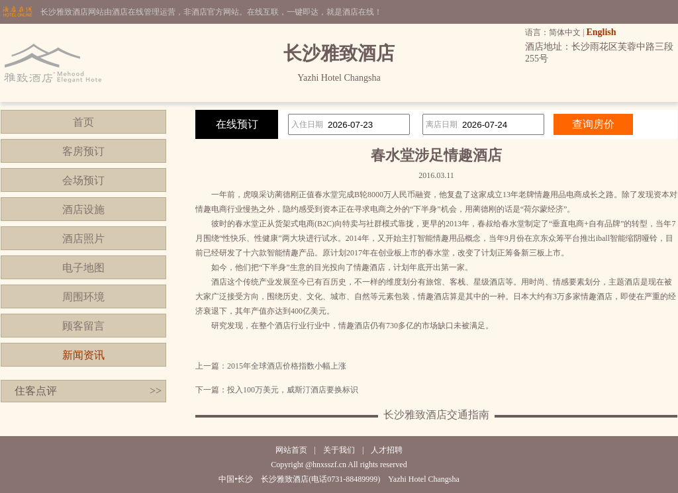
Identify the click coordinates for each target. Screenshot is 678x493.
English (601, 32)
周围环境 (83, 296)
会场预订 (83, 180)
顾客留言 (83, 326)
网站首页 (291, 450)
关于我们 (339, 450)
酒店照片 (83, 238)
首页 (83, 122)
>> (156, 390)
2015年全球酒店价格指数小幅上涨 (286, 366)
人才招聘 (387, 450)
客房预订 (83, 151)
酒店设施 (83, 209)
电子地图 (83, 267)
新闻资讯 (83, 355)
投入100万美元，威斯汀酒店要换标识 (292, 389)
